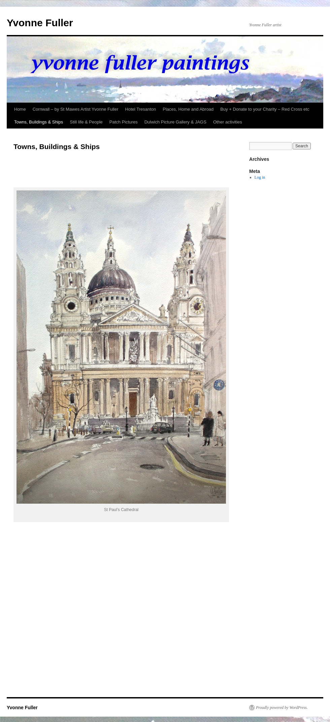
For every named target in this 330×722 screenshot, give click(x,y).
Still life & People (86, 121)
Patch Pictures (123, 121)
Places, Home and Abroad (188, 109)
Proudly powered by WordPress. (282, 707)
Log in (260, 177)
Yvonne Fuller (40, 22)
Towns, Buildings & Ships (38, 121)
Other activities (227, 121)
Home (20, 109)
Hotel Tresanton (140, 109)
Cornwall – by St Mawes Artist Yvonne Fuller (76, 109)
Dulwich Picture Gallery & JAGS (175, 121)
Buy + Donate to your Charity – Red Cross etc (264, 109)
